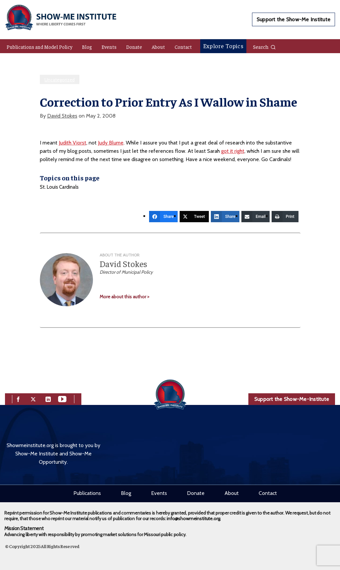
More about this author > (124, 297)
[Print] (285, 216)
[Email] (255, 216)
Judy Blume (111, 143)
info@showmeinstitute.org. (194, 519)
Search (264, 46)
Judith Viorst (72, 143)
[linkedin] (48, 398)
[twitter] (33, 398)
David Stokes (62, 116)
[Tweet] (194, 216)
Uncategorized (59, 80)
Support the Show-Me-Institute (291, 399)
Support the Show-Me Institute (293, 19)
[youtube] (62, 398)
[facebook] (18, 398)
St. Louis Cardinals (59, 187)
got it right (232, 151)
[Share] (163, 216)
